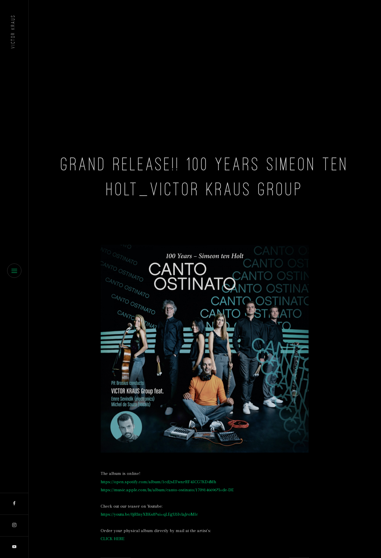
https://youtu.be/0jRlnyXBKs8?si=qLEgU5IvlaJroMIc (149, 514)
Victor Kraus (12, 31)
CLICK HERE (112, 538)
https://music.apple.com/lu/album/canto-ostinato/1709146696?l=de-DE (167, 489)
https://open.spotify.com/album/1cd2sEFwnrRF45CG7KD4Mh (158, 481)
